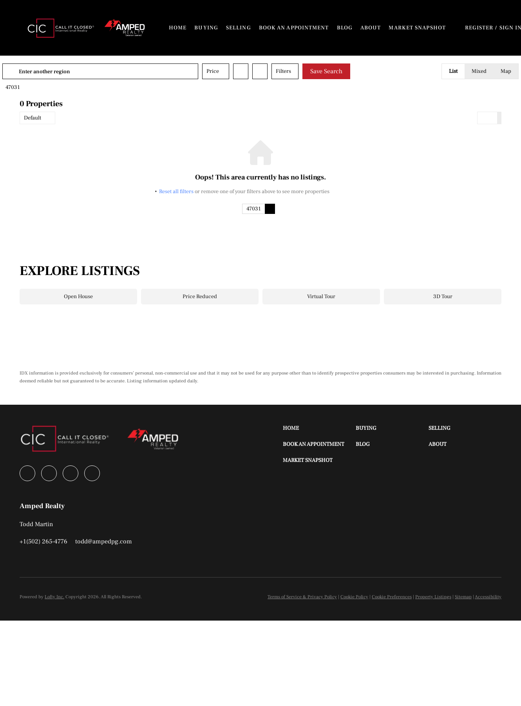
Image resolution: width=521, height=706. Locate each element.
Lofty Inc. (54, 597)
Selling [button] (238, 27)
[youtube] (92, 473)
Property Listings (433, 597)
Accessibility (488, 597)
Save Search (343, 71)
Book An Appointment (294, 27)
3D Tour (442, 296)
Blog (345, 27)
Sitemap (463, 597)
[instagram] (70, 473)
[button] (61, 28)
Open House (78, 296)
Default (32, 117)
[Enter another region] (120, 71)
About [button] (370, 27)
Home (177, 27)
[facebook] (27, 473)
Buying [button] (206, 27)
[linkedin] (49, 473)
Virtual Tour (321, 296)
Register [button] (479, 27)
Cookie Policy (354, 597)
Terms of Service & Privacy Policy (302, 597)
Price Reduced (200, 296)
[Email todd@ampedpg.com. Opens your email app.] (103, 541)
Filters (300, 71)
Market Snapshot (417, 27)
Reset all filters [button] (176, 191)
